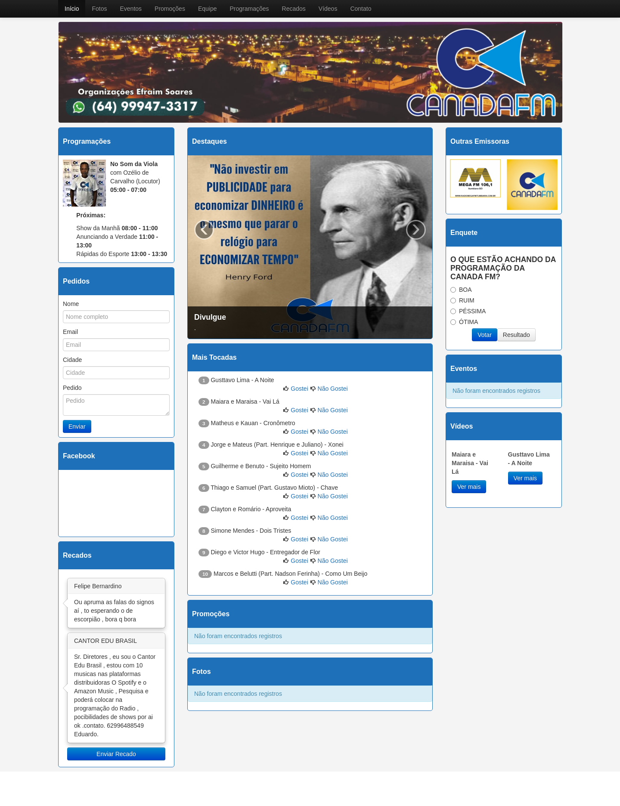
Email (70, 331)
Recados (294, 8)
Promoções (170, 8)
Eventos (131, 8)
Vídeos (328, 8)
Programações (249, 8)
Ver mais (468, 486)
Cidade (72, 359)
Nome (71, 303)
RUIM (462, 300)
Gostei (299, 388)
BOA (461, 289)
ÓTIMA (464, 321)
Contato (360, 8)
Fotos (99, 8)
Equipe (207, 8)
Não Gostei (333, 388)
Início (72, 8)
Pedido (72, 387)
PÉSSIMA (468, 311)
